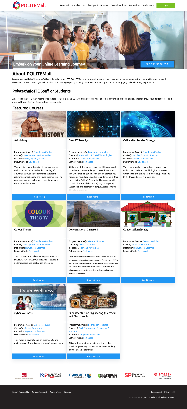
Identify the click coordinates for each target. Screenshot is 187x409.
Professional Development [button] (141, 5)
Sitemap (67, 392)
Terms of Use (55, 392)
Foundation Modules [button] (70, 5)
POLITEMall (33, 5)
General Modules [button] (119, 5)
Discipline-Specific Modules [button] (95, 5)
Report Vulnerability (20, 392)
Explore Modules (157, 64)
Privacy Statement (39, 392)
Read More (39, 196)
